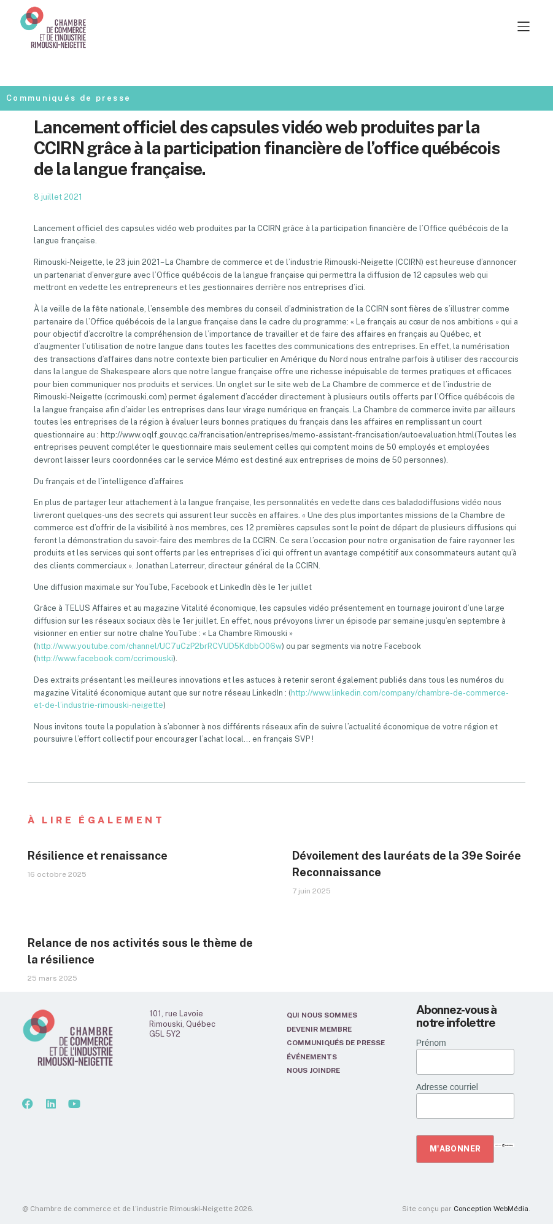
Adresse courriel (447, 1087)
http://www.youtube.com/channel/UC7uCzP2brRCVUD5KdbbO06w (159, 646)
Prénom (431, 1042)
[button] (316, 27)
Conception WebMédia (491, 1208)
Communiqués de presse (68, 98)
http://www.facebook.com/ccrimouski (104, 658)
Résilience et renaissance (98, 855)
